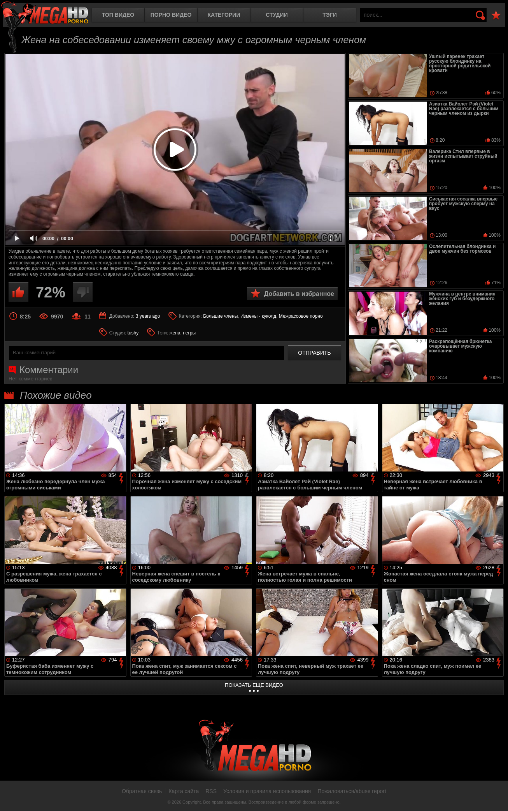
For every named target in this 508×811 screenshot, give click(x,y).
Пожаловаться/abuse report (351, 791)
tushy (133, 333)
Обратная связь (142, 791)
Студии (276, 15)
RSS (211, 791)
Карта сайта (183, 791)
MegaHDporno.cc (44, 13)
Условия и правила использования (267, 791)
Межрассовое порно (301, 316)
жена (174, 333)
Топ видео (118, 15)
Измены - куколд (258, 316)
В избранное (495, 15)
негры (189, 333)
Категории (224, 15)
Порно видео (171, 15)
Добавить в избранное (299, 293)
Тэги (329, 15)
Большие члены (220, 316)
